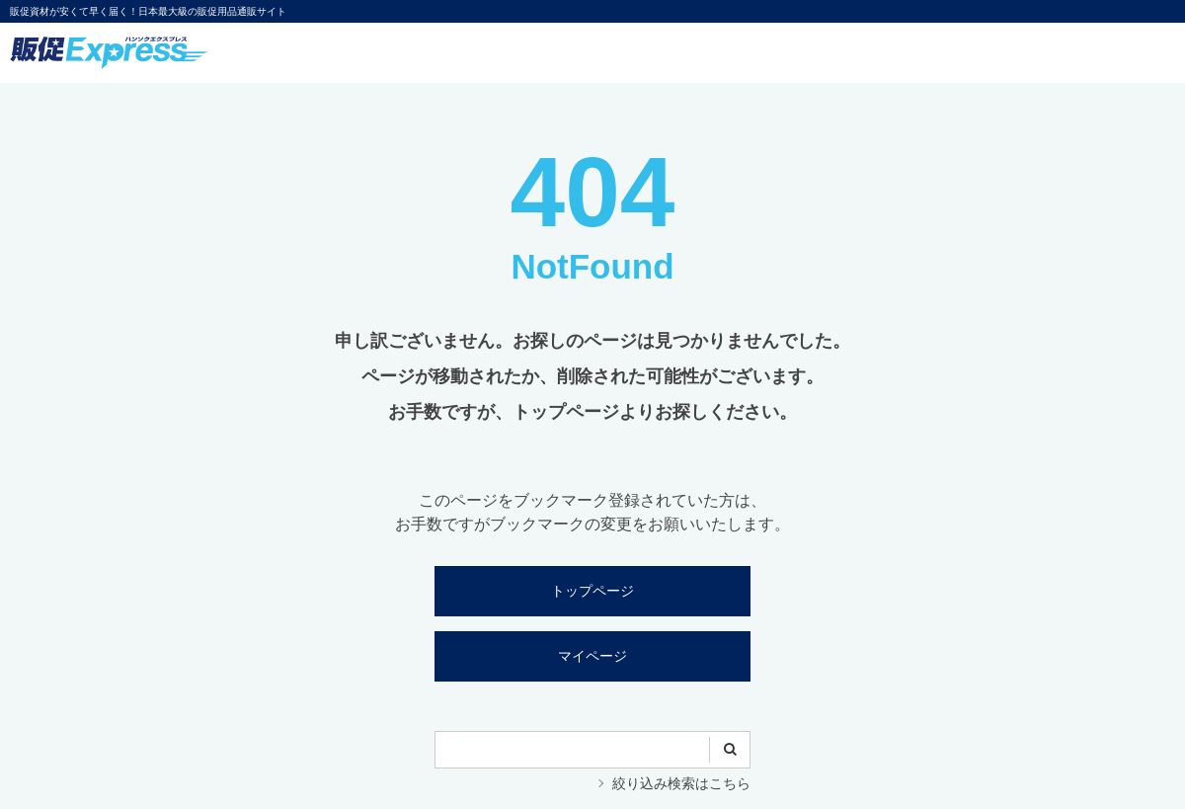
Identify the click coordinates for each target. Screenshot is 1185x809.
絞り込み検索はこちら (681, 783)
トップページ (592, 591)
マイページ (592, 656)
